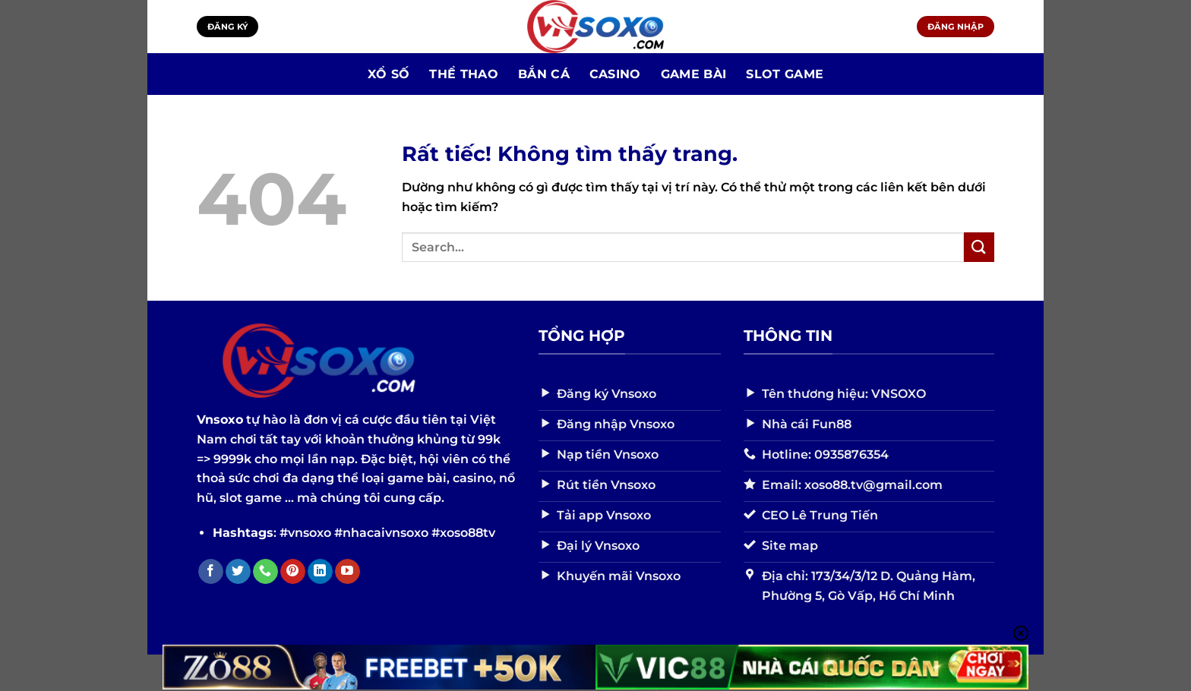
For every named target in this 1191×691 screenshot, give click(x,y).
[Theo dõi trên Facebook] (210, 572)
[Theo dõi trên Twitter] (238, 572)
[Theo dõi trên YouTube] (347, 572)
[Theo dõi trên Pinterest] (292, 572)
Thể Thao (463, 74)
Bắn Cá (544, 74)
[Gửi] (979, 247)
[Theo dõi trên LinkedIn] (320, 572)
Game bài (694, 74)
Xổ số (389, 74)
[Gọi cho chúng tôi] (265, 572)
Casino (615, 74)
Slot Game (784, 74)
